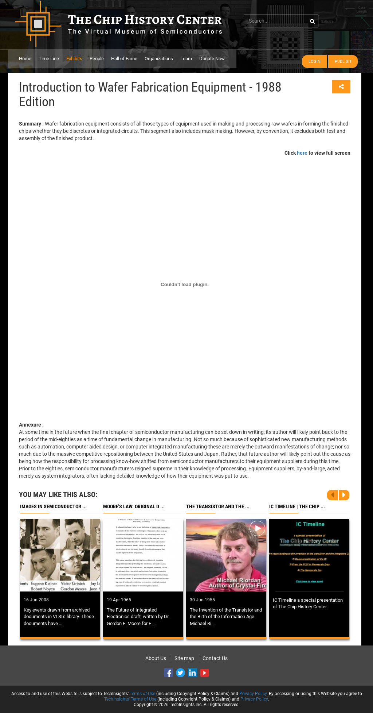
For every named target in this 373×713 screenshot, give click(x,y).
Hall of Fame (124, 58)
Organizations (159, 58)
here (302, 153)
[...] (281, 21)
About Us (155, 658)
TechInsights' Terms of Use (130, 699)
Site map (184, 658)
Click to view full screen (317, 153)
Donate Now (212, 58)
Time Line (49, 58)
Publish (343, 61)
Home (25, 58)
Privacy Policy (253, 693)
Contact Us (215, 658)
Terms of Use (142, 693)
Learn (186, 58)
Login (315, 61)
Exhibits (74, 58)
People (97, 58)
